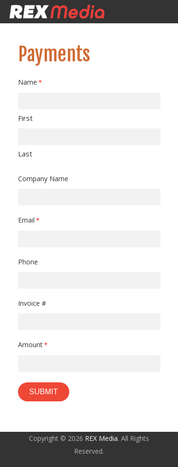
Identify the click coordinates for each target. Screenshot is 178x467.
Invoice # (32, 303)
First (25, 118)
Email (29, 220)
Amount (33, 345)
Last (25, 153)
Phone (28, 261)
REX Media (101, 438)
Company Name (43, 178)
